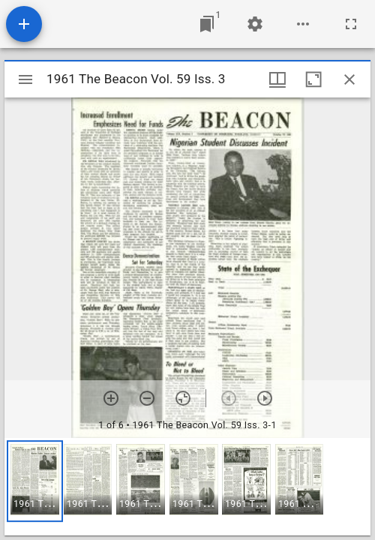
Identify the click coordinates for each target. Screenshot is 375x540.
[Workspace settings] (255, 24)
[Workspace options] (303, 24)
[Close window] (350, 80)
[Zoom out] (147, 398)
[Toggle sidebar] (26, 80)
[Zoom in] (111, 398)
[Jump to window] (207, 24)
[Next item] (265, 398)
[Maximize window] (314, 80)
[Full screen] (351, 24)
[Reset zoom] (183, 398)
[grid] (187, 487)
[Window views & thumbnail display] (278, 80)
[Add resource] (24, 24)
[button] (34, 481)
